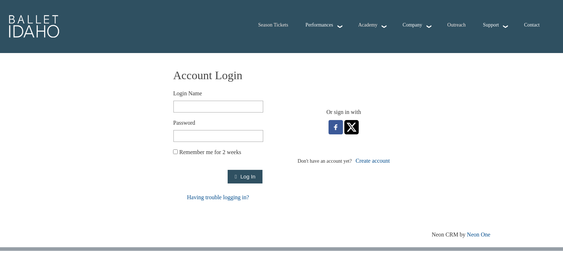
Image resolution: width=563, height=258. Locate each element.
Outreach (456, 25)
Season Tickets (273, 25)
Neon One (478, 234)
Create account (372, 161)
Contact (532, 25)
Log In (245, 176)
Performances (319, 25)
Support (491, 25)
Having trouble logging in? (218, 197)
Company (412, 25)
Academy (368, 25)
